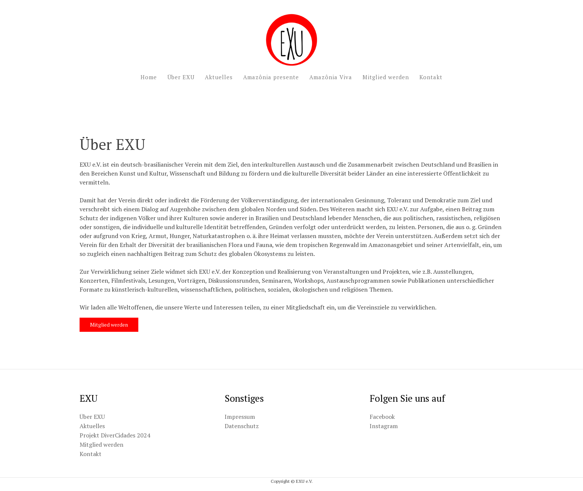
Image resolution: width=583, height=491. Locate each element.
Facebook (382, 417)
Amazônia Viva (330, 77)
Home (149, 77)
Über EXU (180, 77)
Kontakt (430, 77)
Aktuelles (219, 77)
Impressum (240, 417)
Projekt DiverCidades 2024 (115, 435)
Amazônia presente (271, 77)
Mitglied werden (386, 77)
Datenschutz (242, 426)
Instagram (384, 426)
